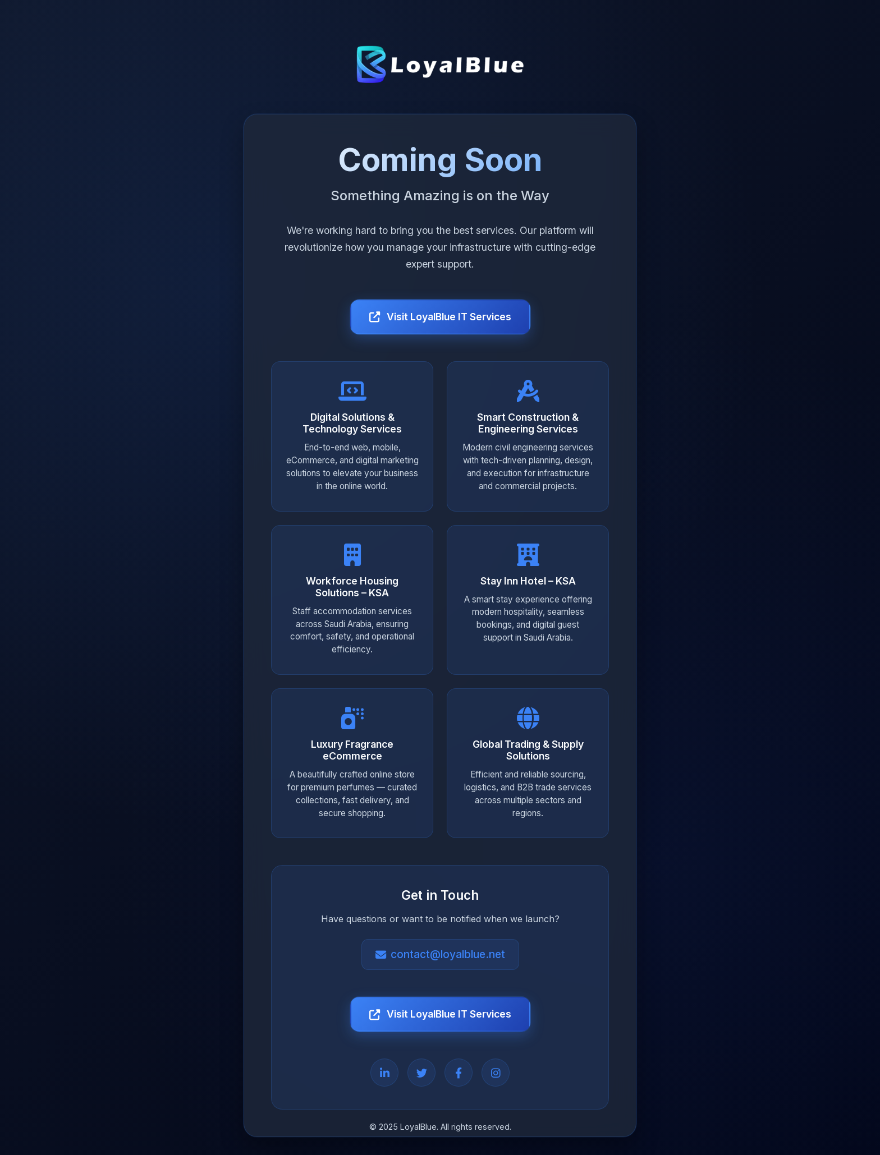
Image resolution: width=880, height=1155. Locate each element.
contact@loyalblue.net (440, 954)
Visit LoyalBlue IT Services (440, 317)
